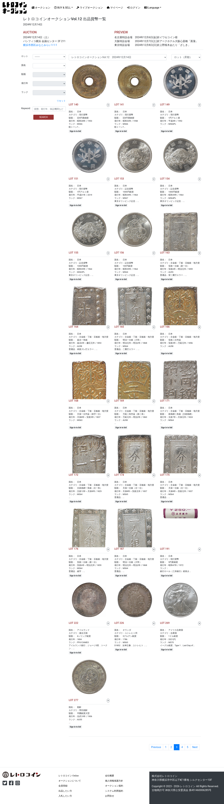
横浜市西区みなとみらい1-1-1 (40, 45)
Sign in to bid (75, 131)
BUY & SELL (62, 7)
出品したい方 (65, 791)
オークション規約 (114, 785)
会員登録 (62, 785)
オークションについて (69, 780)
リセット (61, 100)
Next (195, 747)
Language (151, 7)
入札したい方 (65, 796)
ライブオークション (90, 7)
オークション (41, 7)
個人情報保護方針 (114, 780)
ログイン (133, 7)
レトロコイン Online (68, 775)
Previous (156, 747)
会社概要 (109, 775)
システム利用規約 (114, 791)
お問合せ (109, 796)
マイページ (115, 7)
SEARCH (43, 117)
